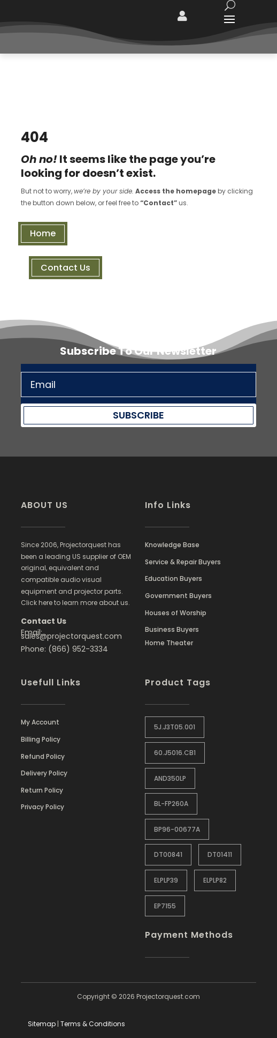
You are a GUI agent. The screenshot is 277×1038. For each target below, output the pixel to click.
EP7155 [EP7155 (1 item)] (165, 905)
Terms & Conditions (92, 1023)
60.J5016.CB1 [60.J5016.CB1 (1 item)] (175, 752)
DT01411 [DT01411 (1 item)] (219, 854)
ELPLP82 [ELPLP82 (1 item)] (215, 880)
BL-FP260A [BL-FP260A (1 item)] (171, 803)
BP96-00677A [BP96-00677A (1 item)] (177, 829)
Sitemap (42, 1023)
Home (43, 233)
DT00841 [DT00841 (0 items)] (168, 854)
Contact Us (65, 268)
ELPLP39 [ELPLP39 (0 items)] (166, 880)
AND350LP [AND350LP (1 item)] (170, 778)
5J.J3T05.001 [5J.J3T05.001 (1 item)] (174, 726)
